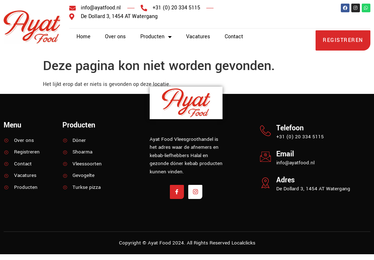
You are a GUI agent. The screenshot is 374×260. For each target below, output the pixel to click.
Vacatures (198, 36)
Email (285, 154)
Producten (156, 36)
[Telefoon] (265, 130)
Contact (234, 36)
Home (83, 36)
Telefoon (290, 128)
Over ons (115, 36)
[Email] (265, 156)
